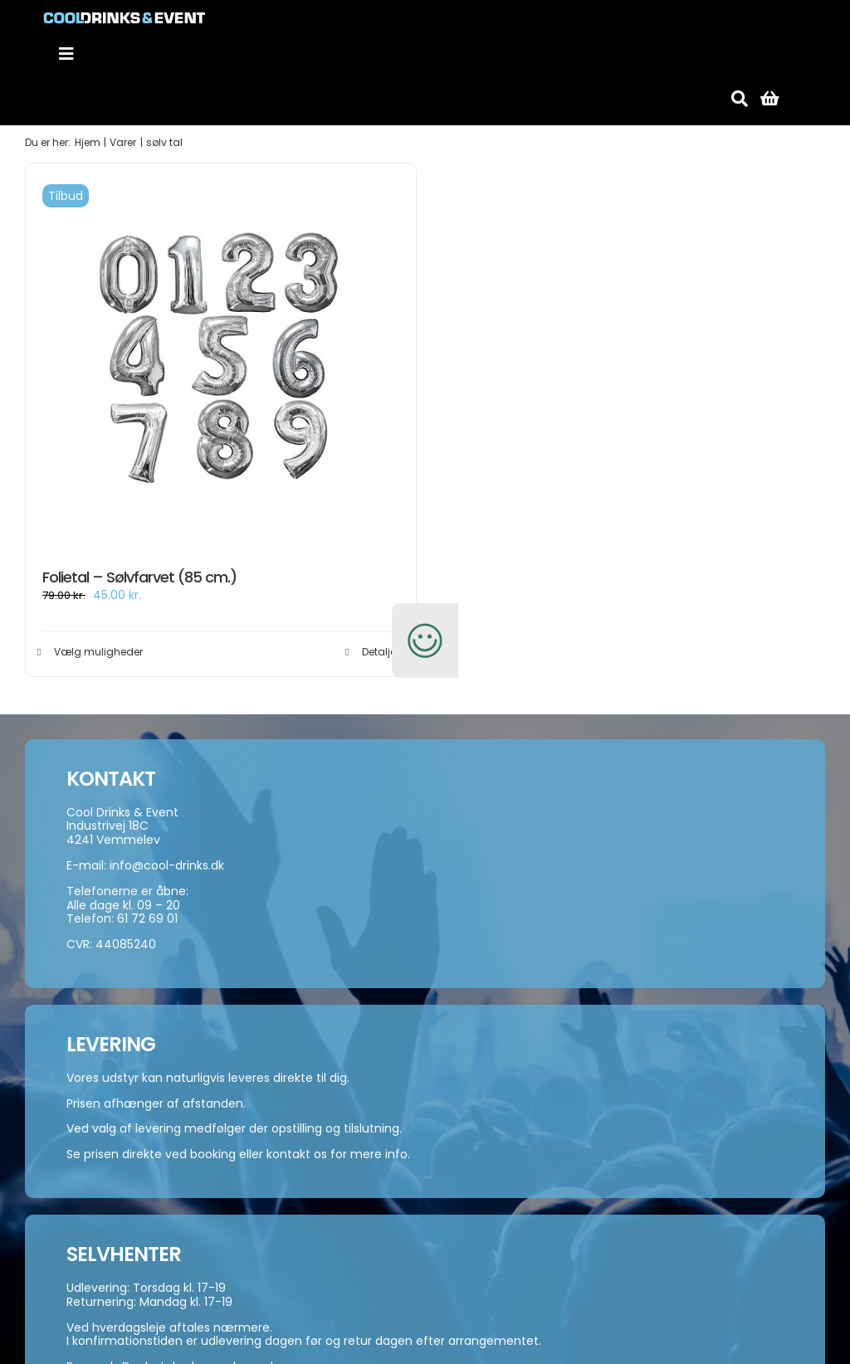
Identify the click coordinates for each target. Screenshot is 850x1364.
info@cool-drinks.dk (167, 865)
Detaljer (380, 652)
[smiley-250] (425, 612)
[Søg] (739, 98)
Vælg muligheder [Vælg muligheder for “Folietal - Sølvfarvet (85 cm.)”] (98, 652)
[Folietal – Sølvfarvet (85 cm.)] (221, 358)
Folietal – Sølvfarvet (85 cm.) (139, 577)
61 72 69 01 (147, 918)
